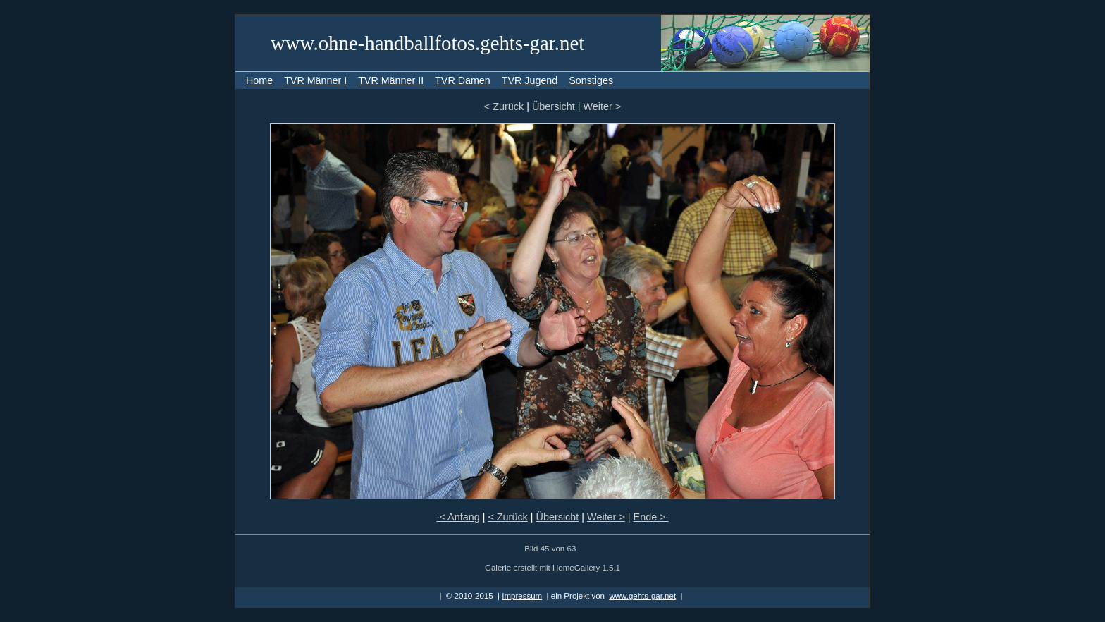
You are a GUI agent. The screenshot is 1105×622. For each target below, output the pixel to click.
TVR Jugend (529, 80)
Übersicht (553, 106)
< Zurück (504, 106)
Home (259, 80)
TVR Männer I (315, 80)
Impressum (522, 596)
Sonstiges (591, 80)
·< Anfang (457, 517)
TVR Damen (462, 80)
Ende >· (651, 517)
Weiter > (602, 106)
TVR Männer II (391, 80)
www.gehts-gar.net (642, 596)
